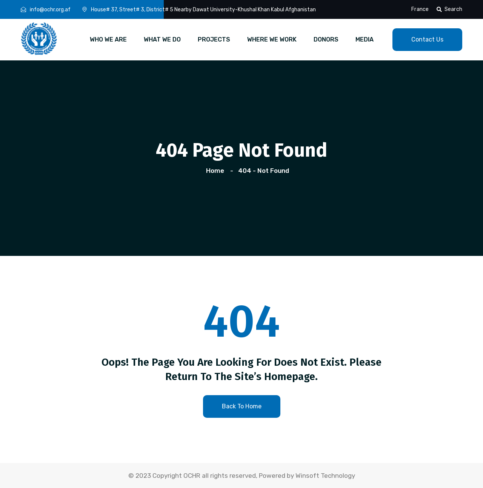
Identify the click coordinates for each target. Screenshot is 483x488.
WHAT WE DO (162, 39)
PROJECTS (214, 39)
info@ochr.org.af (50, 9)
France (420, 9)
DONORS (326, 39)
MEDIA (364, 39)
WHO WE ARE (108, 39)
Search (449, 9)
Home (216, 170)
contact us (427, 39)
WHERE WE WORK (272, 39)
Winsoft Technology (325, 475)
